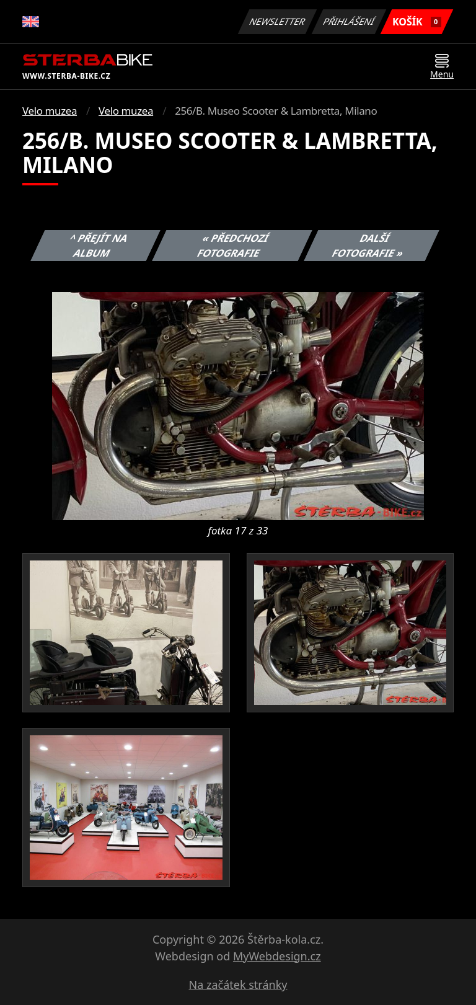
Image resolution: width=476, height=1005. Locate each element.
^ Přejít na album (99, 245)
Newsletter (277, 21)
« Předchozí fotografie (233, 245)
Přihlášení (348, 21)
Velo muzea (49, 111)
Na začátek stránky (238, 984)
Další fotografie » (368, 245)
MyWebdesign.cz (277, 956)
